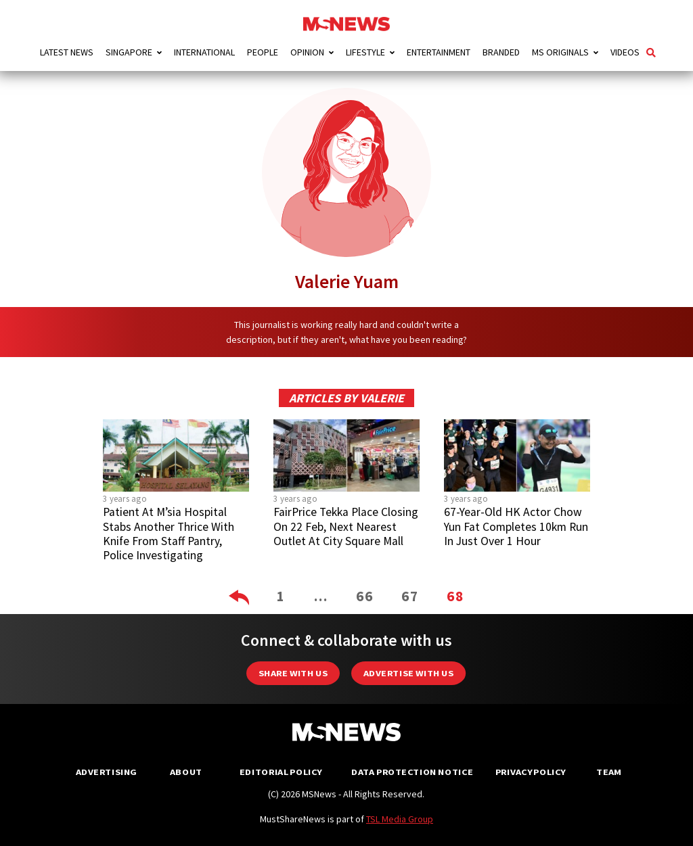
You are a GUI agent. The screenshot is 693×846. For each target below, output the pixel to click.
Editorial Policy (280, 772)
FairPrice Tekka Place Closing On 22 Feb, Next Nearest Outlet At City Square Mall (345, 526)
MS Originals (560, 52)
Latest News (66, 52)
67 (410, 596)
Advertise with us (408, 673)
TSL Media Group (399, 819)
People (262, 52)
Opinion (307, 52)
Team (608, 772)
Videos (625, 52)
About (186, 772)
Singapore (129, 52)
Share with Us (293, 673)
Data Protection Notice (412, 772)
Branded (501, 52)
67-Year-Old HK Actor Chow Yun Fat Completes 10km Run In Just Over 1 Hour (516, 526)
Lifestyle (365, 52)
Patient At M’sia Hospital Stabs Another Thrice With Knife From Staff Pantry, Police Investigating (168, 533)
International (204, 52)
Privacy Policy (530, 772)
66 (365, 596)
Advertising (106, 772)
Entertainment (438, 52)
